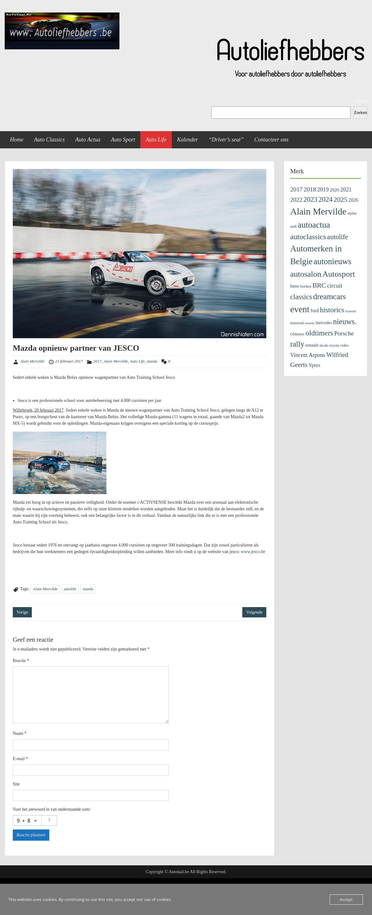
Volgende (254, 612)
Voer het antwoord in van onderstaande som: (51, 809)
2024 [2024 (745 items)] (325, 199)
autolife (70, 588)
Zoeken (360, 100)
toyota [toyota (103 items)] (334, 345)
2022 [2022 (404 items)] (296, 199)
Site (16, 784)
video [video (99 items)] (344, 345)
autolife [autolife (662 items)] (337, 237)
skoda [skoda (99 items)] (324, 345)
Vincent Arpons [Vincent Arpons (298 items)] (307, 355)
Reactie (21, 660)
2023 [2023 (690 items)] (310, 199)
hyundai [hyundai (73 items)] (350, 311)
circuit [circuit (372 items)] (334, 285)
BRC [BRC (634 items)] (319, 285)
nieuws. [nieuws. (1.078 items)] (345, 321)
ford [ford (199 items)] (315, 310)
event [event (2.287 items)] (300, 309)
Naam (20, 733)
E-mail (20, 758)
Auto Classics (49, 139)
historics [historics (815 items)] (332, 310)
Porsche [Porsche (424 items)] (344, 333)
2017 (97, 361)
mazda (152, 361)
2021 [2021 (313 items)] (345, 189)
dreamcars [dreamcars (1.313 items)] (329, 296)
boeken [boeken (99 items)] (305, 286)
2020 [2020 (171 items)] (334, 189)
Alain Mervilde (32, 361)
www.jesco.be (253, 551)
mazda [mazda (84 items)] (310, 323)
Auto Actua (87, 139)
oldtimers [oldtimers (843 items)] (319, 333)
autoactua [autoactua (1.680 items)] (314, 225)
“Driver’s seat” (226, 139)
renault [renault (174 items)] (311, 345)
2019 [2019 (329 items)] (323, 189)
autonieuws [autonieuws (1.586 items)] (332, 261)
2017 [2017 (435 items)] (296, 189)
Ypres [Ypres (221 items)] (314, 365)
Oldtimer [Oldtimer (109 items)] (297, 334)
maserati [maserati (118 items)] (297, 322)
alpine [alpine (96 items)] (352, 213)
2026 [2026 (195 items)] (353, 200)
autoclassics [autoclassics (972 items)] (308, 237)
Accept (346, 899)
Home (16, 139)
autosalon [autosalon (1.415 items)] (305, 274)
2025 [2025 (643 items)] (340, 199)
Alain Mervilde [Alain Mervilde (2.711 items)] (318, 211)
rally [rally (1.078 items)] (297, 344)
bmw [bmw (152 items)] (294, 286)
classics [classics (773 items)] (301, 297)
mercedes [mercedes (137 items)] (324, 322)
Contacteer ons (271, 139)
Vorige (22, 612)
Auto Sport (123, 139)
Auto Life (156, 139)
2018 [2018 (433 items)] (310, 189)
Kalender (187, 139)
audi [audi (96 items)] (293, 226)
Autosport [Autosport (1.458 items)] (338, 274)
